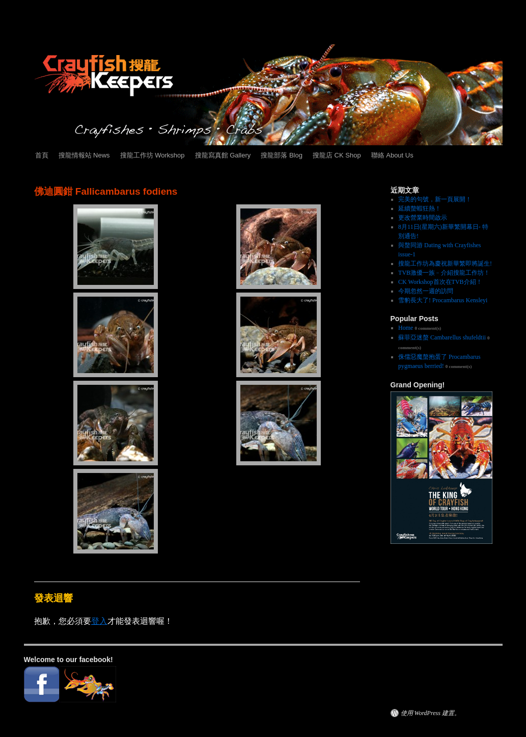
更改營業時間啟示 (422, 217)
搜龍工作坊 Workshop (152, 155)
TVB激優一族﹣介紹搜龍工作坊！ (444, 272)
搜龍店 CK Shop (337, 155)
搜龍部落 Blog (281, 155)
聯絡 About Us (392, 155)
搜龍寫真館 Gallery (223, 155)
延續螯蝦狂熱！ (419, 208)
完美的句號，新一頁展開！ (435, 199)
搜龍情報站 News (84, 155)
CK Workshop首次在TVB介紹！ (440, 281)
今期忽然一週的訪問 (425, 291)
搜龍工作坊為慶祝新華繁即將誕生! (445, 263)
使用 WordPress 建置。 (430, 713)
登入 (99, 621)
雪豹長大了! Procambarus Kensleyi (442, 300)
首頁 (41, 155)
